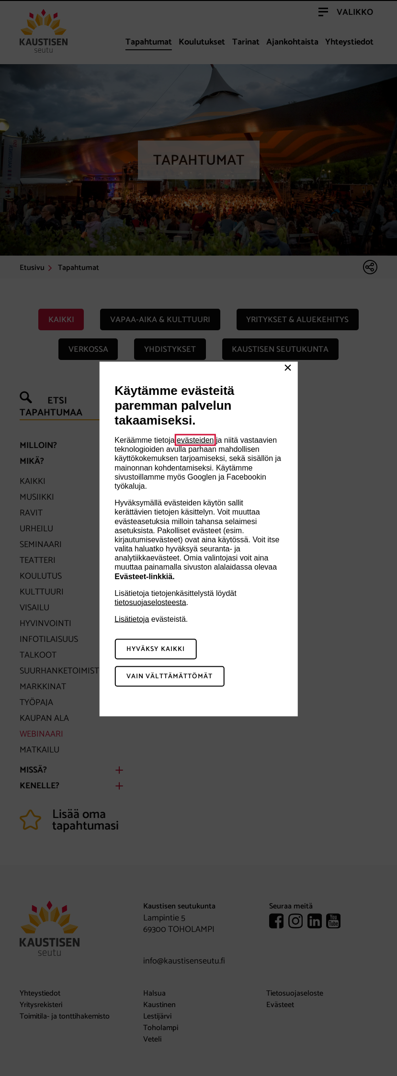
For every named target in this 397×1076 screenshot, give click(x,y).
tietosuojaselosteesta (150, 602)
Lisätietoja (131, 619)
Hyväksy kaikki (155, 649)
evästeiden (195, 440)
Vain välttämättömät (169, 676)
